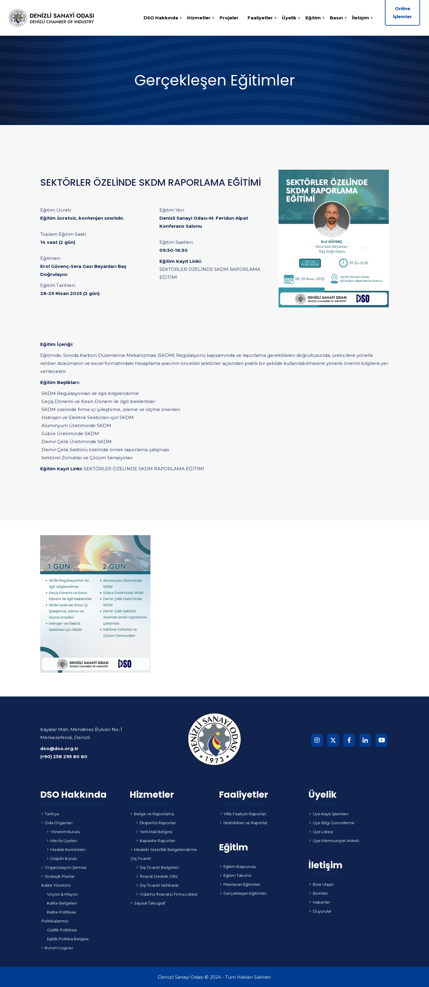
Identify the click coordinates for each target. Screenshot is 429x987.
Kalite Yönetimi (56, 885)
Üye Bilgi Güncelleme (332, 822)
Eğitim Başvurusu (238, 866)
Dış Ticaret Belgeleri (157, 867)
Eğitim (313, 18)
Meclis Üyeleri (62, 840)
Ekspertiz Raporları (156, 822)
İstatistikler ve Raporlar (244, 822)
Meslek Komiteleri (66, 849)
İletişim (360, 18)
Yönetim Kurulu (63, 831)
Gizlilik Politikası (62, 929)
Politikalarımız (54, 921)
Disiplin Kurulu (62, 858)
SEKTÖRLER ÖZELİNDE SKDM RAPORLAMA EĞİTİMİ (209, 273)
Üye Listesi (321, 831)
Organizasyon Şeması (63, 867)
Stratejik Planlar (58, 876)
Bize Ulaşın (322, 884)
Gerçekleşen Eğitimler (243, 893)
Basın (336, 18)
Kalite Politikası (61, 912)
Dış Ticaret (141, 858)
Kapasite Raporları (155, 840)
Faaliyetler (260, 18)
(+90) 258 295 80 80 (63, 756)
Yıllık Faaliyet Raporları (243, 813)
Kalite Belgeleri (62, 903)
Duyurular (321, 911)
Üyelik (289, 18)
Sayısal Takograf (148, 903)
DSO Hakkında (161, 18)
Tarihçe (50, 813)
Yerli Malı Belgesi (154, 831)
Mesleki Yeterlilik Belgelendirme (164, 849)
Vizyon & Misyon (62, 894)
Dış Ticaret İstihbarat (157, 885)
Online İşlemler (402, 12)
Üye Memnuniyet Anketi (334, 840)
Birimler (319, 893)
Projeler (229, 18)
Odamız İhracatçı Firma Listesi (166, 894)
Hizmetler (199, 18)
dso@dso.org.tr (59, 748)
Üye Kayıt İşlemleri (329, 813)
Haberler (320, 902)
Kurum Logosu (57, 947)
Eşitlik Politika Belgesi (67, 938)
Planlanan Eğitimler (240, 884)
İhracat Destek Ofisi (157, 876)
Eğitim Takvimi (235, 875)
